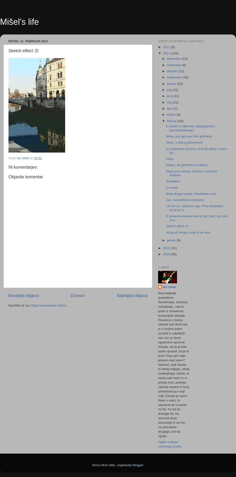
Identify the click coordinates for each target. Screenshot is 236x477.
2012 (167, 47)
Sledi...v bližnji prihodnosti (184, 142)
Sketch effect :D (177, 226)
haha (169, 159)
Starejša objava (132, 295)
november (174, 65)
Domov (78, 295)
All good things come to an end (188, 232)
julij (169, 90)
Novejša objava (23, 295)
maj (170, 102)
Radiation (173, 181)
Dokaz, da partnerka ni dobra (186, 165)
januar (172, 240)
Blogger (138, 465)
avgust (172, 83)
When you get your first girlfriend (189, 136)
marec (172, 114)
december (174, 58)
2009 (167, 254)
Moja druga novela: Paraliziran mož (191, 194)
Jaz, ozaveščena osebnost (185, 200)
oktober (172, 71)
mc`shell (169, 287)
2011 (167, 53)
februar (172, 121)
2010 (167, 248)
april (170, 108)
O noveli (172, 187)
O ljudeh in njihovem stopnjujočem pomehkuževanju (190, 128)
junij (170, 96)
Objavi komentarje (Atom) (49, 305)
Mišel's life (19, 22)
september (175, 77)
